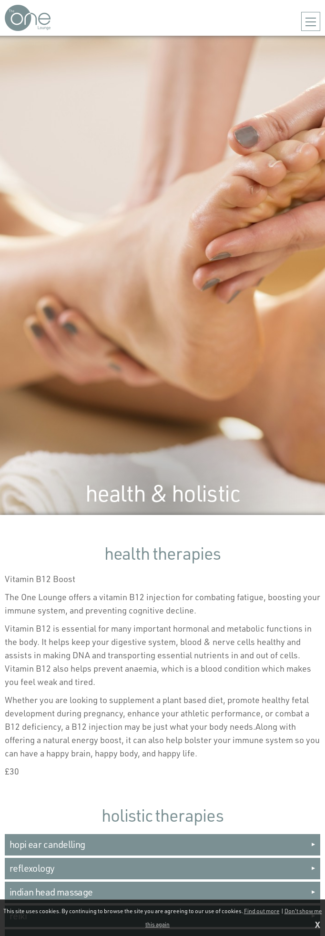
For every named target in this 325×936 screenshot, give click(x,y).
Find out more (262, 911)
